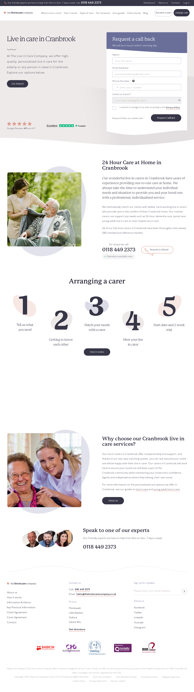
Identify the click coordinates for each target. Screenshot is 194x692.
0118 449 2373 (91, 2)
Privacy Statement (98, 681)
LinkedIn (138, 617)
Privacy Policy (173, 107)
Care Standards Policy (126, 677)
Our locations (103, 13)
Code (121, 681)
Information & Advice (19, 602)
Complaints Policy (149, 677)
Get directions (77, 629)
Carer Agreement (17, 617)
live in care (142, 489)
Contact (175, 3)
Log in (186, 3)
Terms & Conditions (102, 677)
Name (116, 55)
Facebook (139, 607)
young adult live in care (166, 489)
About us (163, 3)
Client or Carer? (121, 94)
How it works (70, 13)
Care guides (119, 13)
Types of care (86, 13)
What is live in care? (51, 13)
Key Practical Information (21, 607)
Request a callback (159, 250)
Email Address (120, 68)
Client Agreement (17, 612)
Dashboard (149, 3)
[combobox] (116, 87)
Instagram (139, 627)
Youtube (138, 622)
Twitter (138, 612)
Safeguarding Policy (171, 677)
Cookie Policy (79, 681)
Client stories (134, 13)
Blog (145, 13)
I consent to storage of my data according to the (150, 107)
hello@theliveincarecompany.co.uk (96, 594)
